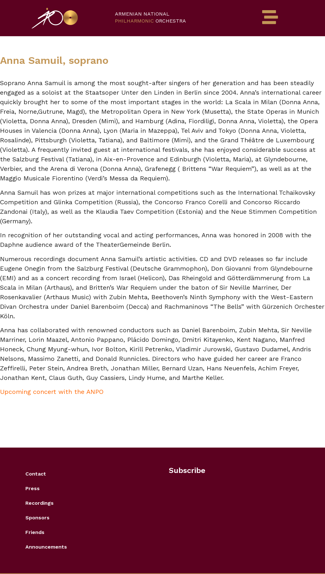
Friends (34, 532)
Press (32, 488)
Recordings (39, 503)
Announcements (46, 547)
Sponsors (37, 518)
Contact (35, 474)
